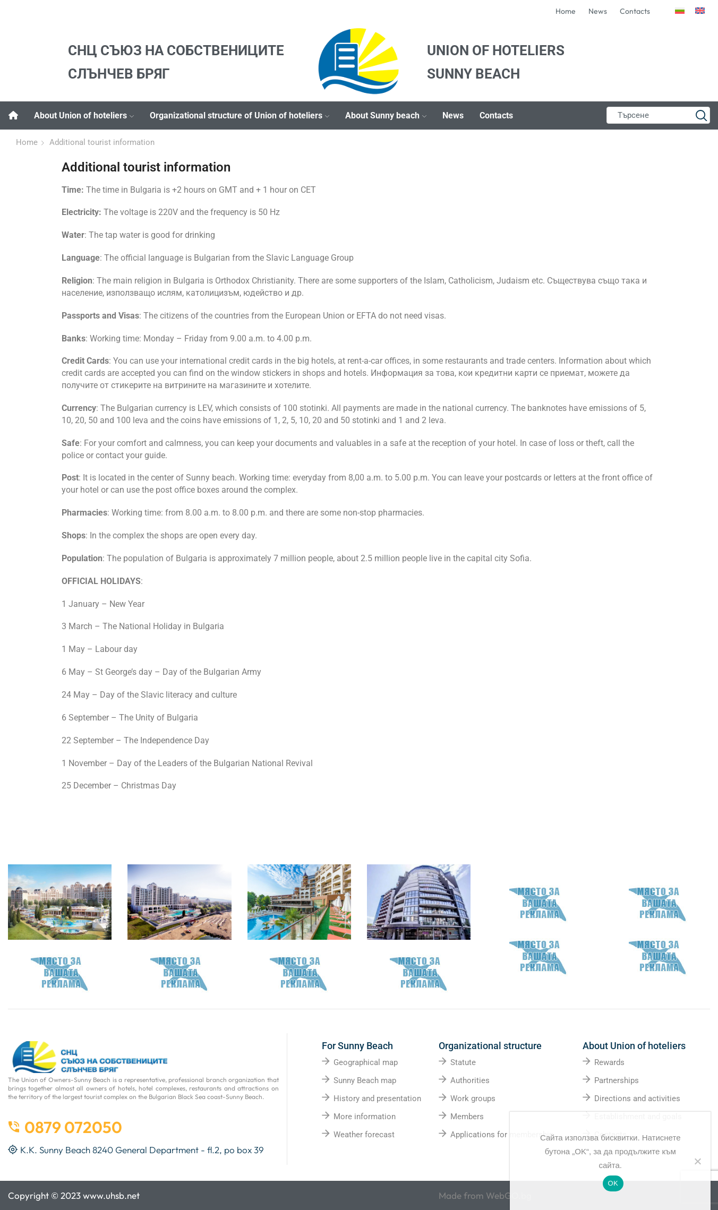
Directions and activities (637, 1098)
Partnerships (616, 1080)
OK (613, 1183)
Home (27, 142)
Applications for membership (501, 1134)
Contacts (496, 115)
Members (467, 1116)
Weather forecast (364, 1134)
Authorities (470, 1080)
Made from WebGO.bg (485, 1195)
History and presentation (377, 1098)
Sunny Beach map (365, 1080)
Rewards (609, 1062)
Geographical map (366, 1062)
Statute (463, 1062)
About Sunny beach (385, 115)
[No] (697, 1161)
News (453, 115)
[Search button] (702, 115)
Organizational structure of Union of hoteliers (239, 115)
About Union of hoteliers (84, 115)
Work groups (472, 1098)
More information (365, 1116)
